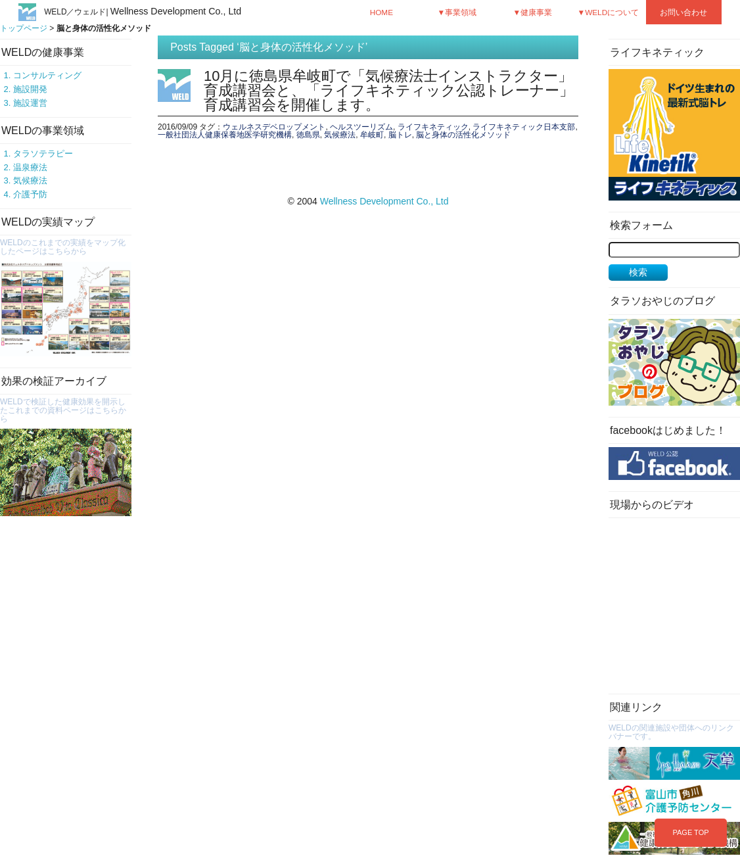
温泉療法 (30, 167)
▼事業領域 (457, 12)
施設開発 (30, 89)
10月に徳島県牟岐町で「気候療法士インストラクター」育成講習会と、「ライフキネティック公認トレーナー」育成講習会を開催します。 (389, 90)
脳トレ (400, 134)
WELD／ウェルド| (142, 11)
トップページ (23, 28)
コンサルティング (47, 75)
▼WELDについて (608, 12)
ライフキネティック (433, 126)
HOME (381, 12)
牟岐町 (372, 134)
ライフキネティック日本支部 (524, 126)
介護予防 (30, 194)
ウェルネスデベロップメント (274, 126)
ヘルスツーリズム (361, 126)
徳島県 (308, 134)
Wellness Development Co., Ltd (384, 201)
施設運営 (30, 103)
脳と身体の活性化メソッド (463, 134)
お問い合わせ (683, 12)
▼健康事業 (533, 12)
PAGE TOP (690, 832)
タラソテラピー (43, 153)
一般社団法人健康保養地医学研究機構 (225, 134)
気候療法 (30, 180)
